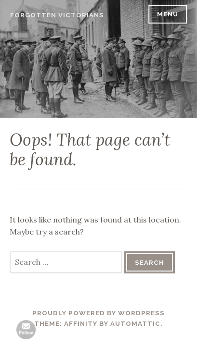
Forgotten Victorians (57, 15)
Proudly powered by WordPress (98, 313)
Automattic (135, 323)
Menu (167, 14)
